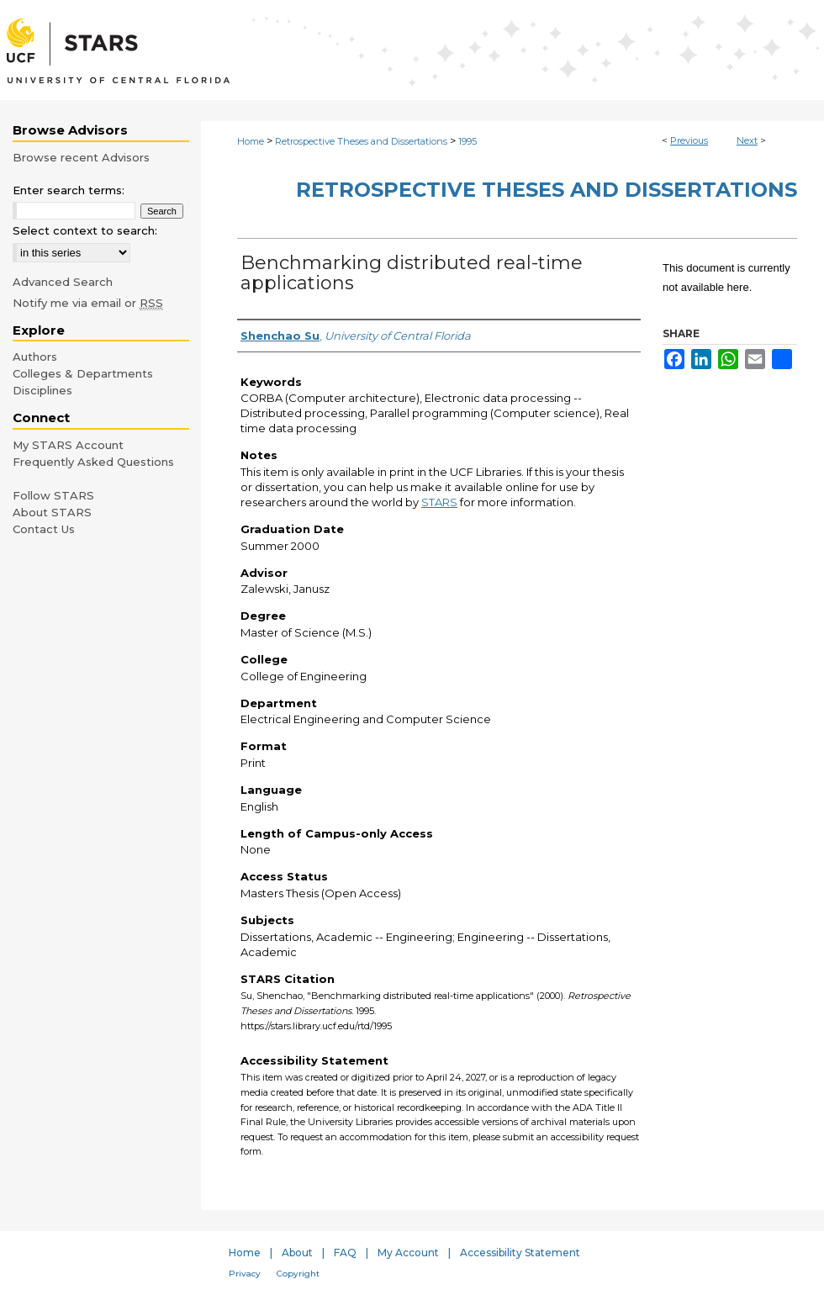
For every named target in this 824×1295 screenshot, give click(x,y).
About (297, 1252)
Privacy (245, 1273)
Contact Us (44, 529)
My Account (408, 1252)
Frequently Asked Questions (93, 461)
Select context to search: (85, 230)
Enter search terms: (68, 190)
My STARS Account (68, 445)
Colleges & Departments (83, 373)
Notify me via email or (88, 302)
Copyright (298, 1273)
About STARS (52, 512)
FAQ (345, 1252)
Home (250, 141)
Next (747, 140)
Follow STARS (53, 495)
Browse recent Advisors (81, 157)
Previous (689, 140)
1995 (467, 141)
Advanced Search (63, 281)
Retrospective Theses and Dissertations (361, 141)
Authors (35, 356)
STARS (439, 502)
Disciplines (42, 390)
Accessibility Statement (520, 1252)
